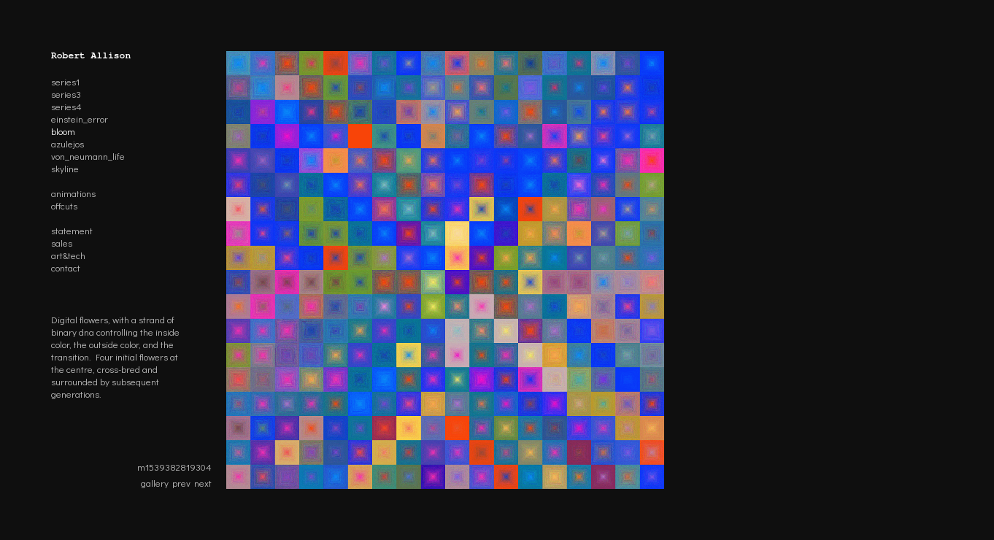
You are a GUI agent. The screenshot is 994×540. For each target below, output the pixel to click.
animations (73, 193)
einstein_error (79, 118)
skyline (65, 168)
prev (181, 483)
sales (61, 242)
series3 (66, 94)
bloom (63, 131)
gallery (155, 483)
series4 (66, 106)
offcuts (64, 205)
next (203, 483)
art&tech (68, 255)
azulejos (67, 143)
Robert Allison (91, 56)
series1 (65, 81)
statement (72, 230)
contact (65, 267)
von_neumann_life (88, 156)
